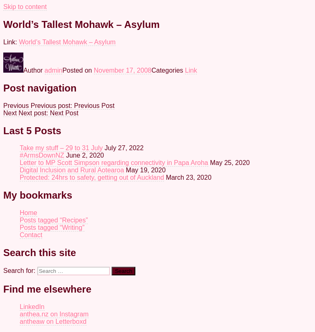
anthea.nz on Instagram (54, 314)
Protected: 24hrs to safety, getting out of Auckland (92, 177)
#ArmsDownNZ (42, 155)
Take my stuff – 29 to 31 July (61, 147)
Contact (31, 234)
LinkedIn (32, 306)
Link (191, 70)
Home (28, 212)
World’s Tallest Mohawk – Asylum (67, 42)
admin (54, 70)
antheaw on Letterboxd (53, 321)
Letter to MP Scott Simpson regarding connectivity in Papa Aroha (114, 162)
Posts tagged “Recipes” (54, 220)
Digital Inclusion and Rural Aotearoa (72, 170)
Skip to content (25, 6)
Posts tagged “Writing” (52, 227)
